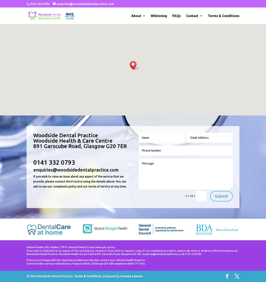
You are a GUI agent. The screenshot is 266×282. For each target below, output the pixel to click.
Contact (192, 16)
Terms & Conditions (223, 16)
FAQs (176, 16)
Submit (221, 196)
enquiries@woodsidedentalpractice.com (76, 169)
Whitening (159, 16)
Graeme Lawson (131, 276)
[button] (134, 65)
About (136, 16)
